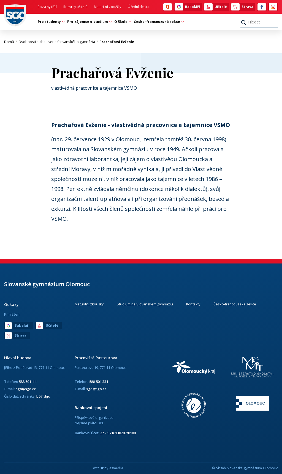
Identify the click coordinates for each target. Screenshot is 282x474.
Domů (10, 41)
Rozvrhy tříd (47, 6)
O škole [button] (122, 21)
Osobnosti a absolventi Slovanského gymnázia (58, 41)
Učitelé (215, 6)
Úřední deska (138, 6)
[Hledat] (259, 22)
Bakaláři (187, 6)
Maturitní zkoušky (107, 6)
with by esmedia (108, 468)
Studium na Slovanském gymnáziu (145, 304)
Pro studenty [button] (51, 21)
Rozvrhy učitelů (75, 6)
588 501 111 (28, 381)
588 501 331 (98, 381)
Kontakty (193, 304)
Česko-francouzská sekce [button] (158, 21)
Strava (242, 6)
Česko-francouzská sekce (234, 304)
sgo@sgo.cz (26, 388)
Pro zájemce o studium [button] (89, 21)
